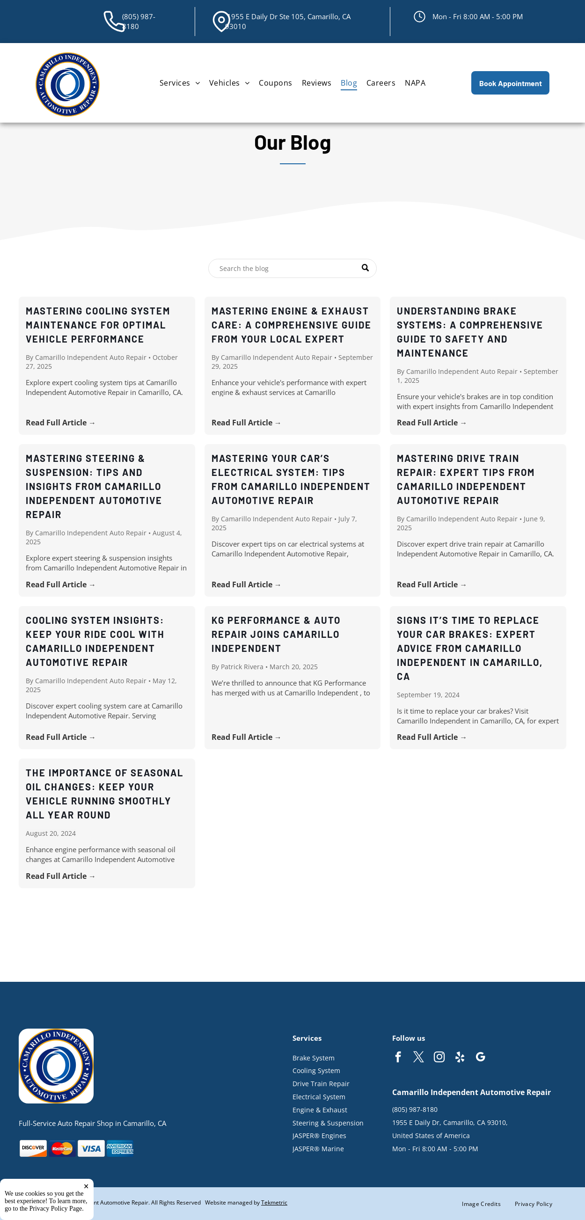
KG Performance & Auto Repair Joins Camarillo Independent (276, 634)
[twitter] (418, 1058)
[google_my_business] (480, 1058)
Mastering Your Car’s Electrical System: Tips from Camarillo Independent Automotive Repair (291, 479)
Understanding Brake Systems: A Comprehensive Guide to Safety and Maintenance (470, 331)
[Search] (292, 268)
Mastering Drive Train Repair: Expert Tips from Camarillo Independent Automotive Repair (466, 479)
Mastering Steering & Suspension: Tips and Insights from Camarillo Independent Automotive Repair (94, 486)
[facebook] (398, 1058)
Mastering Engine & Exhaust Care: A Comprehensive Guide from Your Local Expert (292, 324)
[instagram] (439, 1058)
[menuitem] (180, 83)
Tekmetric (274, 1202)
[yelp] (460, 1058)
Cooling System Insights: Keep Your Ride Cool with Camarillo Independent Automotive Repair (95, 641)
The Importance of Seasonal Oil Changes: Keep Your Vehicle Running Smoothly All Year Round (104, 793)
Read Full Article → (61, 422)
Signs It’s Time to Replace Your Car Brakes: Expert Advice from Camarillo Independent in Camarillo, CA (470, 648)
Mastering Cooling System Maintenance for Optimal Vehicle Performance (98, 324)
